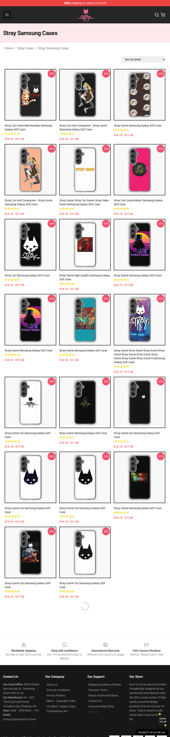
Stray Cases (25, 48)
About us (51, 684)
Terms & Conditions (58, 690)
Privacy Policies (55, 695)
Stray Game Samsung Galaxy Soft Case (137, 275)
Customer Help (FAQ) (101, 706)
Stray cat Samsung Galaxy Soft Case (27, 275)
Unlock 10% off (162, 720)
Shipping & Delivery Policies (104, 684)
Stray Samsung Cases (53, 48)
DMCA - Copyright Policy (61, 700)
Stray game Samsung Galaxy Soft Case (137, 125)
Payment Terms (97, 690)
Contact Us (95, 700)
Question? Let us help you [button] (151, 732)
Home (9, 48)
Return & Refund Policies (103, 695)
